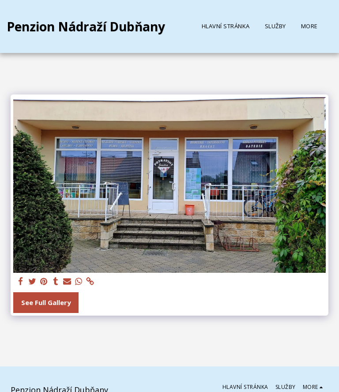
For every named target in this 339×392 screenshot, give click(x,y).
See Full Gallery (46, 302)
